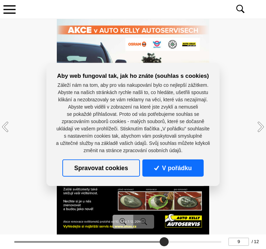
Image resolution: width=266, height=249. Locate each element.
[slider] (164, 241)
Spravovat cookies (101, 168)
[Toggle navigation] (9, 9)
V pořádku (173, 168)
